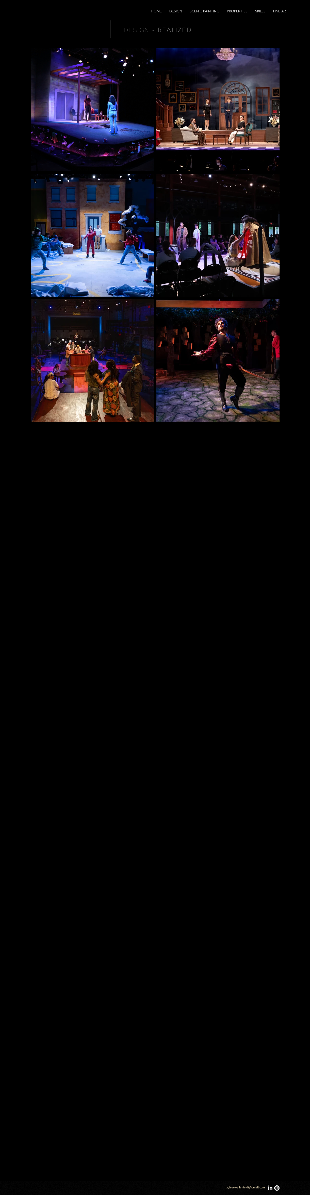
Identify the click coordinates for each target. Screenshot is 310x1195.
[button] (176, 11)
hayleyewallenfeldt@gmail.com (245, 1187)
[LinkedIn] (270, 1188)
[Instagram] (277, 1188)
